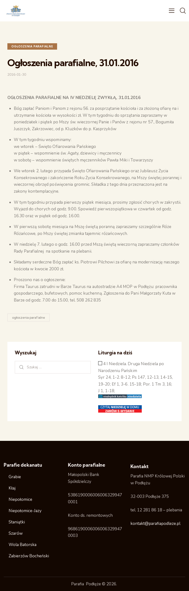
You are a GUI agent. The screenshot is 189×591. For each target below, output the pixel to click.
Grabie (15, 477)
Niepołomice (20, 499)
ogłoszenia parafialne (32, 46)
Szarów (16, 533)
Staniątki (17, 522)
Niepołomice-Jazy (25, 511)
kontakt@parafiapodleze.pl (155, 523)
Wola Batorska (22, 545)
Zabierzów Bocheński (29, 556)
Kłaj (12, 488)
